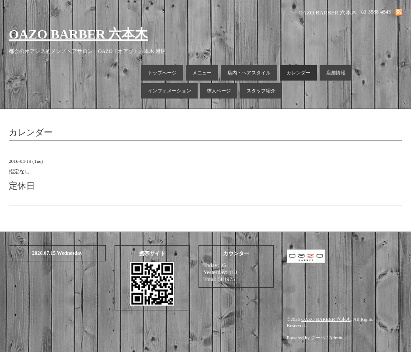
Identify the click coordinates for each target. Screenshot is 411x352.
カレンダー (298, 72)
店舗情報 (335, 72)
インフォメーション (169, 90)
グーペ (318, 337)
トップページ (162, 72)
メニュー (202, 72)
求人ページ (219, 90)
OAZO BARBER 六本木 (78, 34)
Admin (336, 337)
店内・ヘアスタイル (249, 72)
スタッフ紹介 (261, 90)
